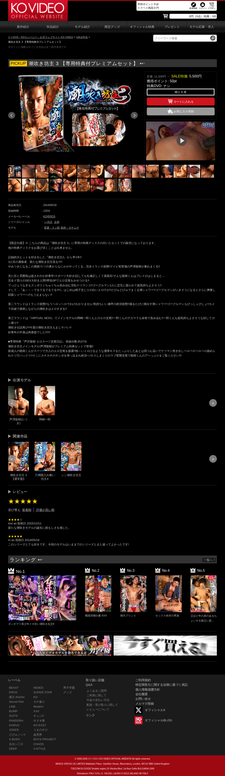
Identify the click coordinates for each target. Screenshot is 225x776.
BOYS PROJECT (44, 739)
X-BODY (14, 739)
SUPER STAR (42, 692)
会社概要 (141, 694)
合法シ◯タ (16, 744)
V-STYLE (39, 748)
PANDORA (16, 720)
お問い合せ (143, 699)
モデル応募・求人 (201, 27)
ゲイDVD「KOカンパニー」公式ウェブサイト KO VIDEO (40, 37)
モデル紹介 (82, 27)
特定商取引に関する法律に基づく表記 (161, 684)
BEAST (14, 687)
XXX (36, 711)
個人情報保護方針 (147, 689)
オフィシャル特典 (142, 27)
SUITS (13, 715)
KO (45, 216)
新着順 (26, 510)
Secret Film (16, 701)
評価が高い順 (45, 510)
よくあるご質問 (97, 690)
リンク (90, 715)
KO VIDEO (93, 759)
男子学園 (69, 687)
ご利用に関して (97, 695)
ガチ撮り (39, 701)
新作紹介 (23, 27)
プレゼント (172, 27)
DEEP (13, 748)
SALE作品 (82, 37)
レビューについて (98, 709)
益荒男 (37, 734)
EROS (51, 216)
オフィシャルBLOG (158, 720)
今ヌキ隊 (39, 720)
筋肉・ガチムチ (70, 227)
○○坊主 (48, 222)
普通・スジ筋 (52, 227)
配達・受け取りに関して (102, 704)
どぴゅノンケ (17, 734)
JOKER (14, 729)
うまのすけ (40, 729)
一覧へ (209, 560)
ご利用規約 (143, 680)
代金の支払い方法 (98, 700)
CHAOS (38, 744)
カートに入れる (181, 101)
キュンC (38, 715)
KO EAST (39, 725)
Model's (38, 706)
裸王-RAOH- (17, 697)
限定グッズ (112, 27)
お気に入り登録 (184, 111)
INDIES (38, 687)
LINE (12, 706)
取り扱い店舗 (95, 680)
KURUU (14, 725)
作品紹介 (53, 27)
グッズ (67, 692)
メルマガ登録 (144, 703)
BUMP (13, 711)
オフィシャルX (155, 710)
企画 (56, 222)
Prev (11, 115)
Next (134, 115)
